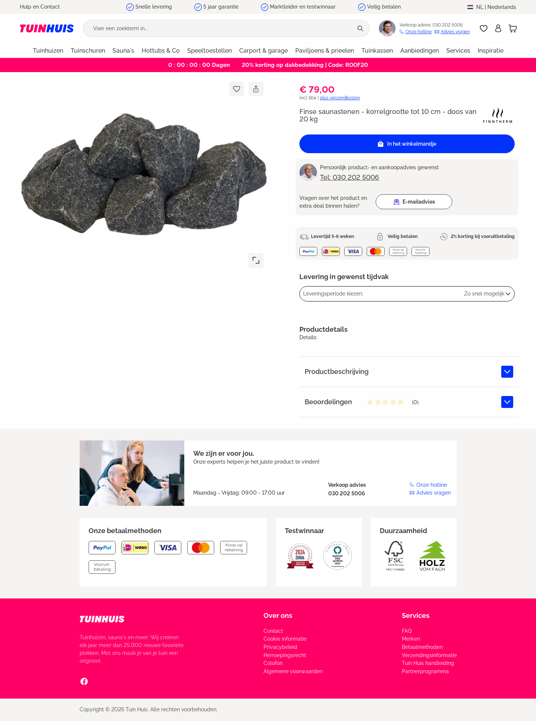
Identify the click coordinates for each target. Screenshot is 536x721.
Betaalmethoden (422, 647)
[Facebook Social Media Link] (84, 681)
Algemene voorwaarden (293, 671)
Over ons (278, 615)
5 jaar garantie (220, 7)
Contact (273, 631)
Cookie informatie (285, 639)
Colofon (273, 663)
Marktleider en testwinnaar (303, 7)
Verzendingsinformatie (429, 655)
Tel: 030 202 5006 (349, 177)
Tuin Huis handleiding (428, 663)
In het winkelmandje (407, 144)
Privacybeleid (280, 647)
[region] (141, 174)
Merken (411, 639)
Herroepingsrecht (285, 655)
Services (415, 615)
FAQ (407, 631)
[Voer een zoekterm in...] (218, 28)
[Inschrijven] (498, 28)
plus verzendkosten (340, 97)
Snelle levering (153, 7)
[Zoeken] (361, 28)
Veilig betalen (384, 7)
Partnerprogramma (425, 671)
